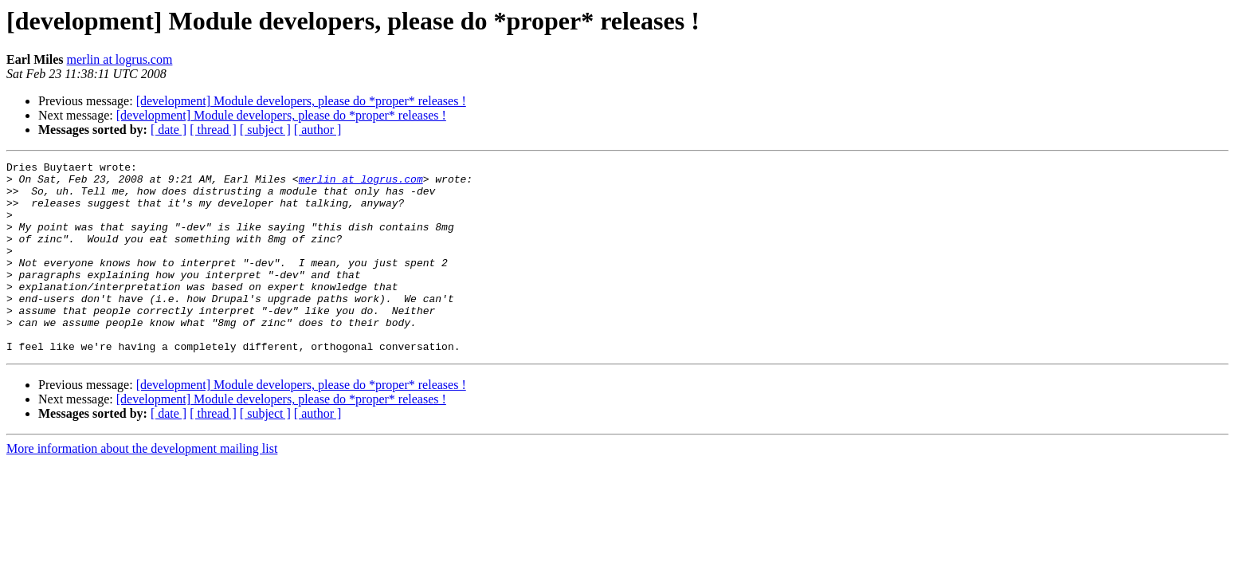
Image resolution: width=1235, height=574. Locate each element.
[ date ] (168, 129)
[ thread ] (213, 129)
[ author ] (318, 129)
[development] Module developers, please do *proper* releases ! (301, 101)
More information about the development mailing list (141, 486)
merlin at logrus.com (120, 59)
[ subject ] (265, 129)
